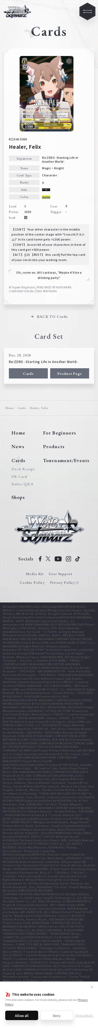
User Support (60, 573)
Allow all (21, 1015)
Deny (57, 1015)
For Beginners (59, 432)
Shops (18, 497)
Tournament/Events (66, 460)
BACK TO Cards (52, 317)
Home (9, 408)
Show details (84, 1015)
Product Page (69, 373)
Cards (28, 373)
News (17, 446)
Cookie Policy (32, 582)
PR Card (19, 477)
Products (54, 446)
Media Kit (35, 573)
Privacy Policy (62, 582)
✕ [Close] (91, 986)
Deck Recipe (22, 469)
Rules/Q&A (22, 484)
